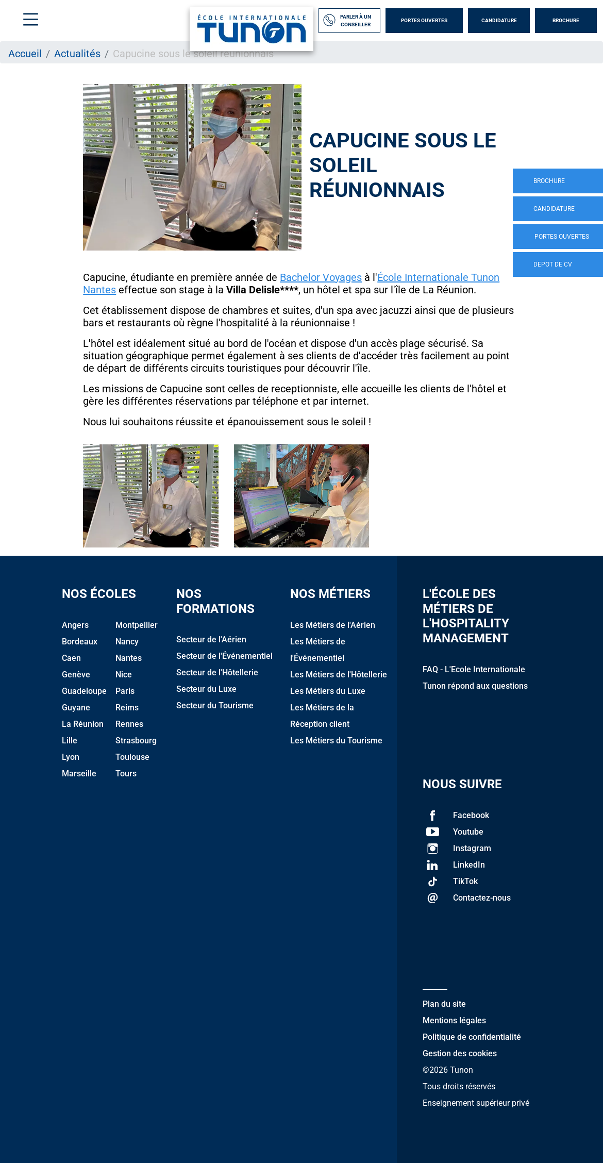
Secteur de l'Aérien (211, 639)
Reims (127, 707)
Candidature (499, 20)
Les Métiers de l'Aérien (332, 625)
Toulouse (132, 757)
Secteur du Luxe (206, 689)
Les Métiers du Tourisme (336, 740)
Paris (125, 691)
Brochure (565, 20)
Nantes (128, 658)
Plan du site (444, 1004)
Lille (69, 740)
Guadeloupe (84, 691)
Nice (123, 674)
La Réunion (83, 724)
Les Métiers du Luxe (327, 691)
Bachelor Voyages (321, 277)
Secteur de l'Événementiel (224, 656)
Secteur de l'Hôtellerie (217, 672)
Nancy (127, 641)
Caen (71, 658)
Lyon (70, 757)
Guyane (76, 707)
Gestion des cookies (460, 1053)
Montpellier (136, 625)
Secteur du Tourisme (215, 705)
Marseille (79, 773)
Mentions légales (454, 1020)
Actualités (77, 53)
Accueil (25, 53)
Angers (75, 625)
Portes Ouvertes (424, 20)
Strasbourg (136, 740)
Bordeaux (79, 641)
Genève (76, 674)
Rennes (129, 724)
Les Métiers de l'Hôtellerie (338, 674)
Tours (126, 773)
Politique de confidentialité (472, 1037)
